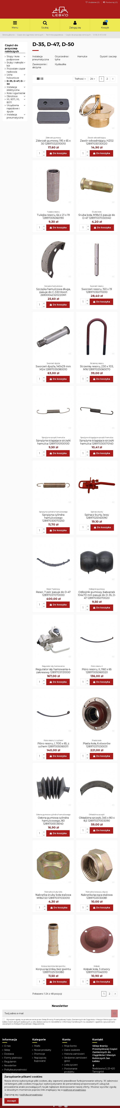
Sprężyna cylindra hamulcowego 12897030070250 (53, 517)
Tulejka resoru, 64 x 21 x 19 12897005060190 (53, 216)
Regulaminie (38, 1024)
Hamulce (82, 56)
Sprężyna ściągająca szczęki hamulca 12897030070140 (97, 442)
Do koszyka (58, 153)
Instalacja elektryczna (13, 89)
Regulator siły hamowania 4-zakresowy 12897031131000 (53, 671)
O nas (7, 1045)
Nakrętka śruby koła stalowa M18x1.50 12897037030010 (53, 896)
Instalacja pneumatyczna (40, 58)
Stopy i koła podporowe (13, 58)
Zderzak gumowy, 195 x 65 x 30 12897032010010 (53, 142)
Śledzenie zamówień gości (75, 1059)
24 (92, 78)
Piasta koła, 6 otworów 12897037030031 (96, 745)
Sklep (7, 1050)
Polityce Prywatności (23, 1024)
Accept (11, 1100)
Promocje (39, 1053)
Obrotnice (12, 96)
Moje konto (70, 1045)
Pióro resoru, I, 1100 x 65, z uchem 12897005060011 (53, 745)
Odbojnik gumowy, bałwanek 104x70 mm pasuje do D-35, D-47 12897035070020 (97, 595)
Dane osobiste (72, 1050)
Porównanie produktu (70, 1070)
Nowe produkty (42, 1050)
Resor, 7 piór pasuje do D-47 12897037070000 (53, 594)
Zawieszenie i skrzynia (39, 66)
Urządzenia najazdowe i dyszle (13, 108)
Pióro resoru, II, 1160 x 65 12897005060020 (97, 671)
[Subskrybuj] (114, 1013)
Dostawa (9, 1053)
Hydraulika (60, 64)
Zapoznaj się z (23, 1094)
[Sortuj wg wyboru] (80, 79)
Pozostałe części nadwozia (16, 70)
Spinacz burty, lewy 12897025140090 (97, 516)
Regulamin (10, 1061)
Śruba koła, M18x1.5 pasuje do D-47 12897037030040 (96, 216)
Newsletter (10, 1065)
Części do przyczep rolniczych (12, 48)
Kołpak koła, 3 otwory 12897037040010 (96, 971)
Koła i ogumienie (16, 93)
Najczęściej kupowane (40, 1059)
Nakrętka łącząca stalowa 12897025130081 (96, 896)
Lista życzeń (71, 1064)
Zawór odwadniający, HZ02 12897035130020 (97, 142)
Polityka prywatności (15, 1069)
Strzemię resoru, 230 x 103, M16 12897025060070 (96, 368)
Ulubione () (92, 2)
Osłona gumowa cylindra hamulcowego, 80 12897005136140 (53, 820)
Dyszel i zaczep (108, 56)
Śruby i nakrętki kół (15, 64)
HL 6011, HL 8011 (13, 101)
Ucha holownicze (13, 76)
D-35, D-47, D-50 (15, 83)
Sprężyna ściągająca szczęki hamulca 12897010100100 (53, 442)
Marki (37, 1045)
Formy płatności (13, 1057)
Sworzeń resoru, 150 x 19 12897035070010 (97, 291)
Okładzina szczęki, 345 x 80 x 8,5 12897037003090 (97, 819)
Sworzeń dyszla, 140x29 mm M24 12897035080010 (53, 368)
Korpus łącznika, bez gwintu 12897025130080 (53, 971)
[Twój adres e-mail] (56, 1013)
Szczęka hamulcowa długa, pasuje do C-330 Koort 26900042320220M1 (53, 292)
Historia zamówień (74, 1053)
